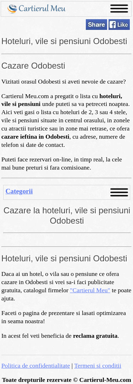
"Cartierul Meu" (90, 290)
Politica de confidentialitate (35, 365)
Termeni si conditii (97, 365)
